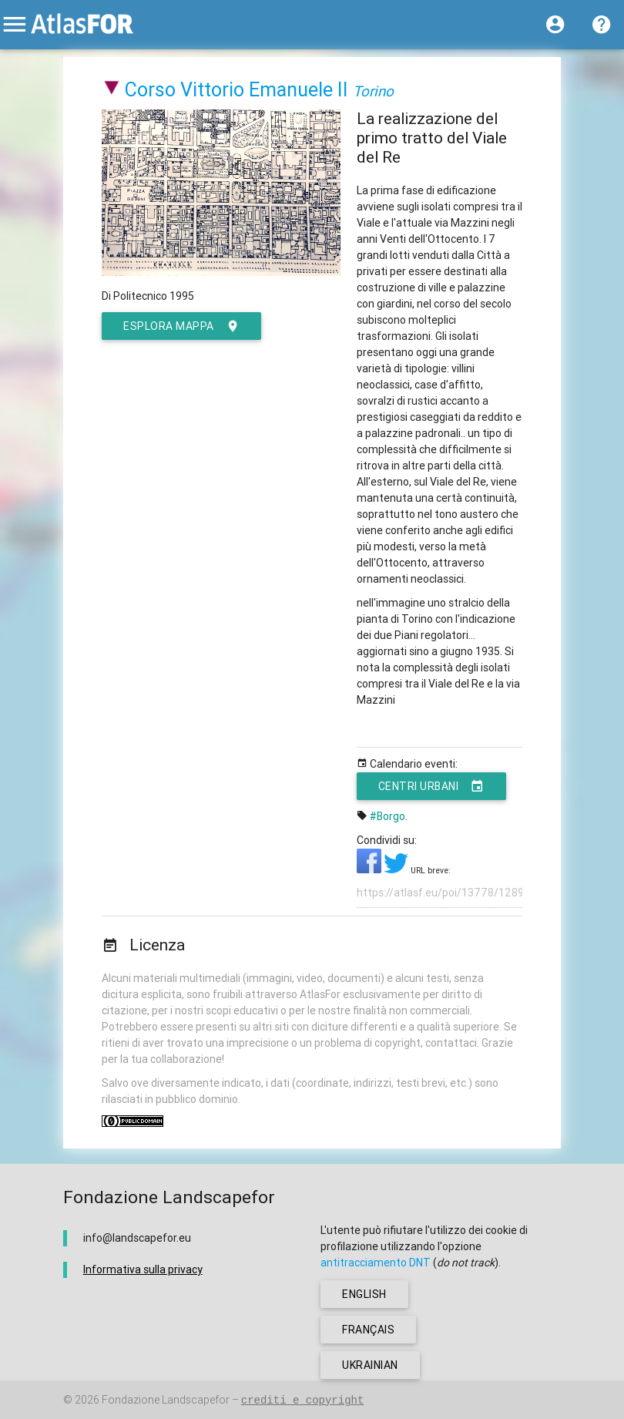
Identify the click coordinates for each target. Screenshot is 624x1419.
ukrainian (370, 1365)
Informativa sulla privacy (143, 1269)
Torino (373, 91)
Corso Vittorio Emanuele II (236, 90)
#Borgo (387, 816)
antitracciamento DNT (375, 1262)
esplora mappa (181, 326)
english (364, 1294)
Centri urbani (431, 786)
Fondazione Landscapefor (166, 1400)
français (368, 1330)
